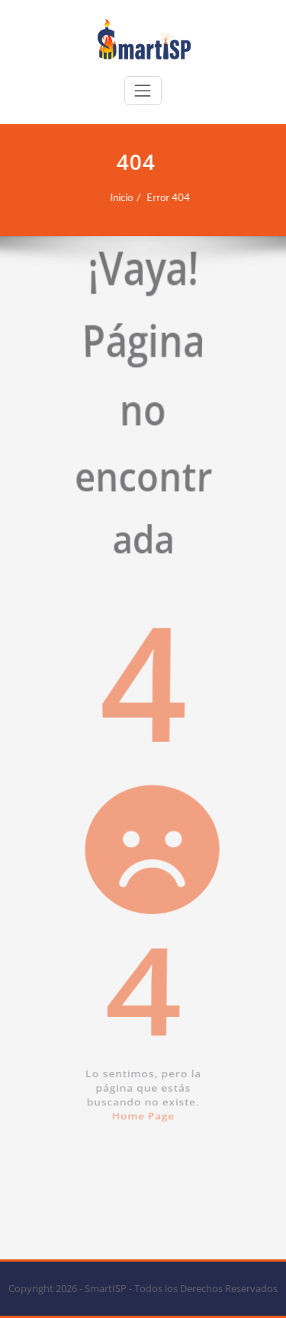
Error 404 (163, 197)
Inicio (115, 197)
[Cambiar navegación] (142, 90)
